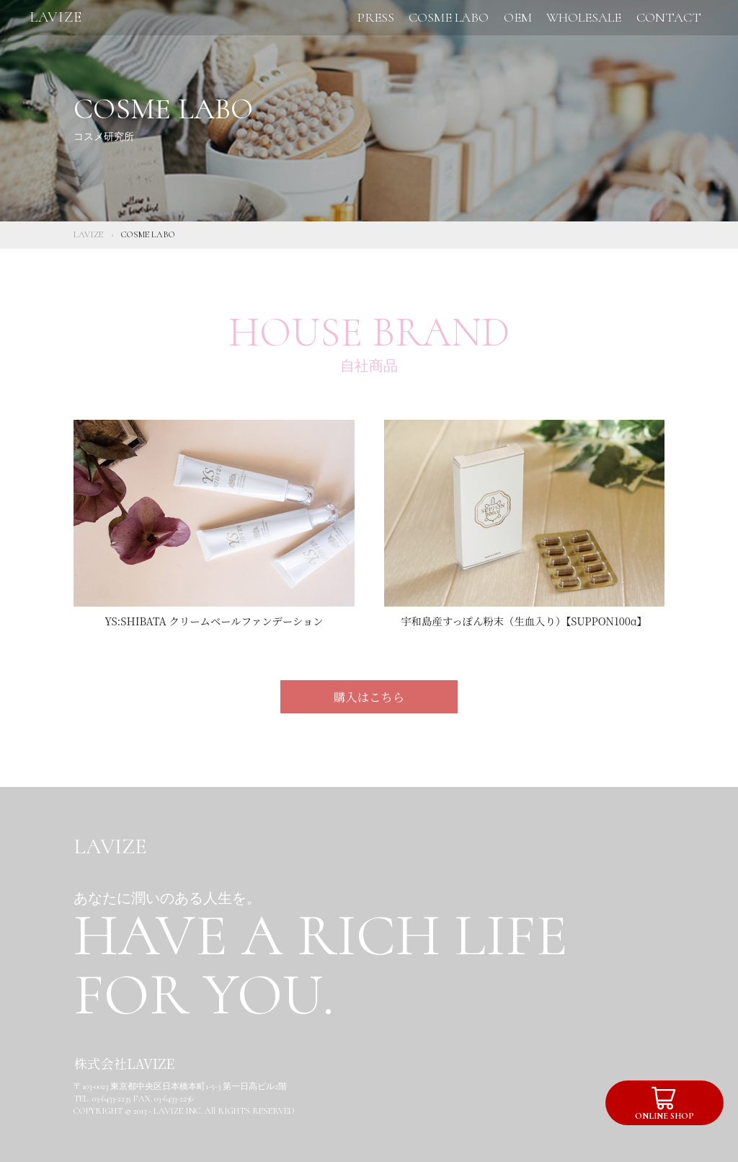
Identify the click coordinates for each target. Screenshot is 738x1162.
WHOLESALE (583, 17)
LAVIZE (56, 17)
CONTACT (668, 17)
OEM (518, 17)
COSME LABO (449, 17)
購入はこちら (369, 696)
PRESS (375, 17)
